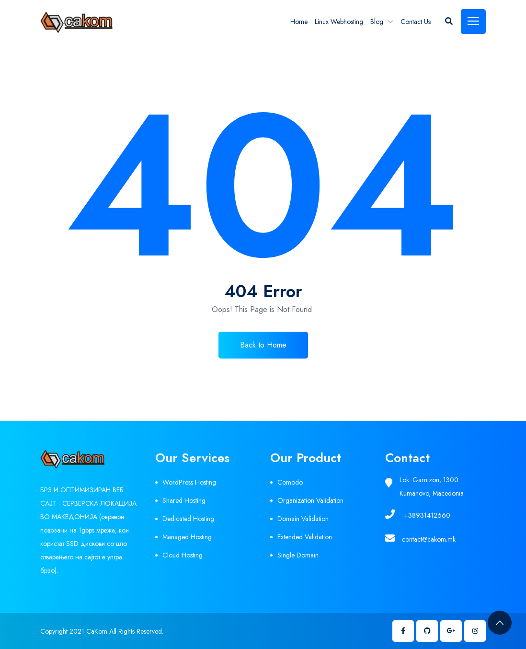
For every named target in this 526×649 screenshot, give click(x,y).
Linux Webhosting (339, 21)
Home (299, 21)
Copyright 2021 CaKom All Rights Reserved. (101, 631)
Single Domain (298, 555)
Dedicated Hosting (188, 518)
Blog (376, 21)
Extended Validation (304, 537)
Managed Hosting (187, 537)
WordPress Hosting (189, 482)
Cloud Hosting (182, 555)
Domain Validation (303, 518)
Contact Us (415, 21)
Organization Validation (310, 500)
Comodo (290, 482)
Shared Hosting (184, 500)
